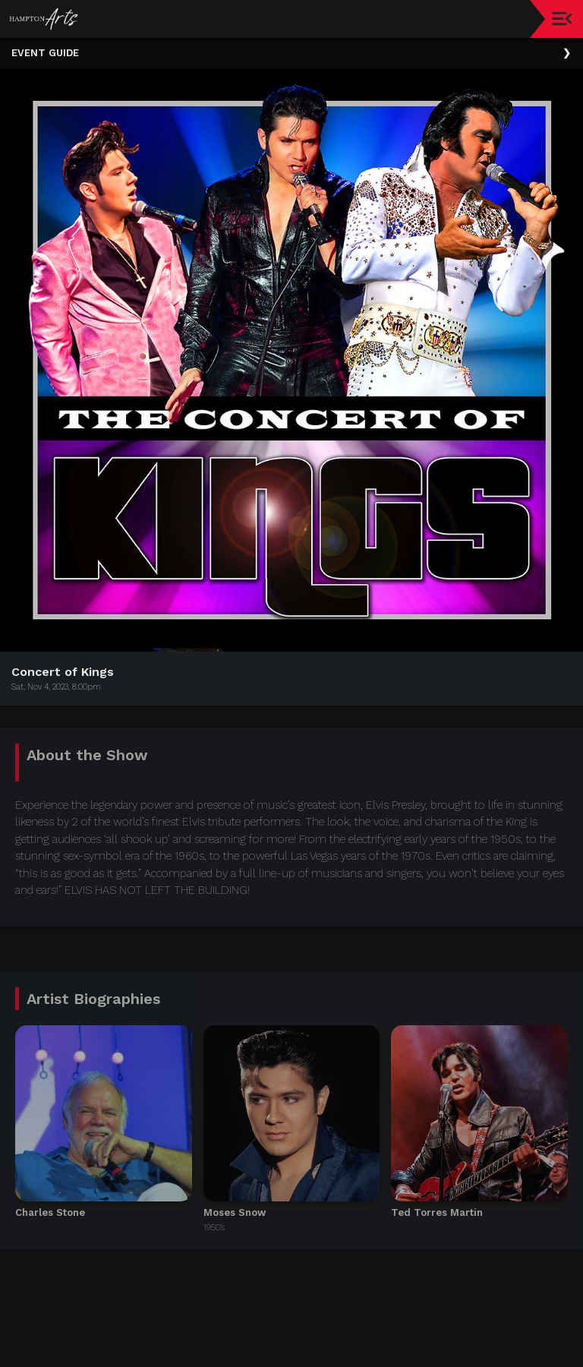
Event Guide (45, 52)
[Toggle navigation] (562, 18)
